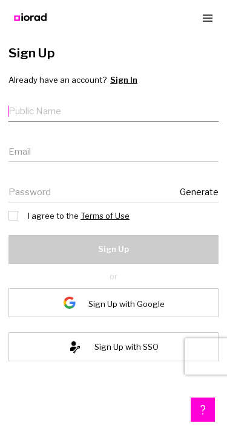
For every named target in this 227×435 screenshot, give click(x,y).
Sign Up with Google (127, 303)
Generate (201, 192)
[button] (203, 410)
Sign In (117, 80)
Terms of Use (99, 215)
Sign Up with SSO (126, 346)
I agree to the (66, 214)
